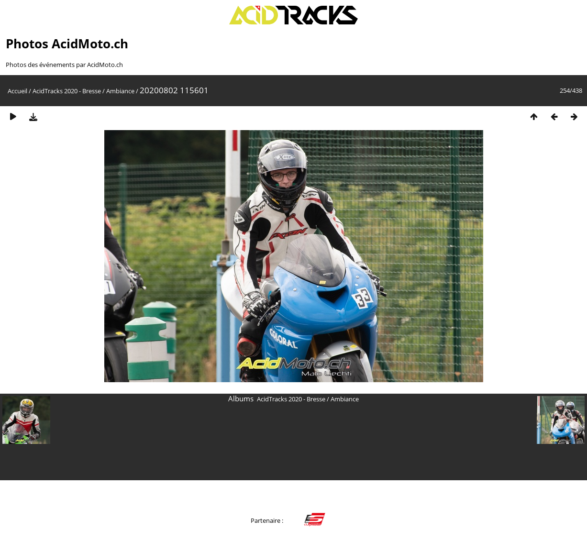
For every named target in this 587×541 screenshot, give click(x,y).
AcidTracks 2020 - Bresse (67, 91)
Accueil (17, 91)
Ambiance (120, 91)
